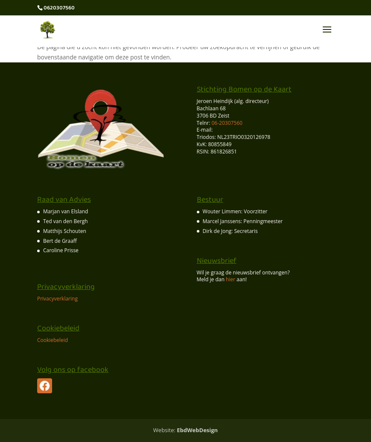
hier (230, 279)
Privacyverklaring (57, 298)
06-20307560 (226, 123)
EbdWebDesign (197, 430)
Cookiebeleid (52, 340)
